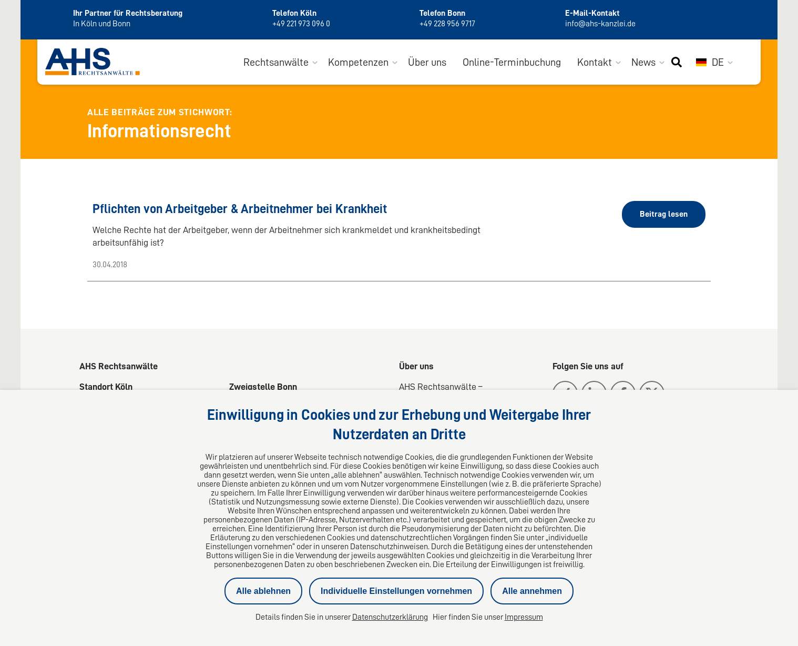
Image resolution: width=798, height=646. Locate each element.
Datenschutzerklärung (390, 617)
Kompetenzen (358, 62)
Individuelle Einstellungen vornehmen (396, 591)
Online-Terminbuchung (512, 62)
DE (710, 62)
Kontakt (594, 62)
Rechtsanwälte (276, 62)
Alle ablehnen (263, 591)
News (643, 62)
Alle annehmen (532, 591)
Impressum (524, 617)
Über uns (427, 62)
